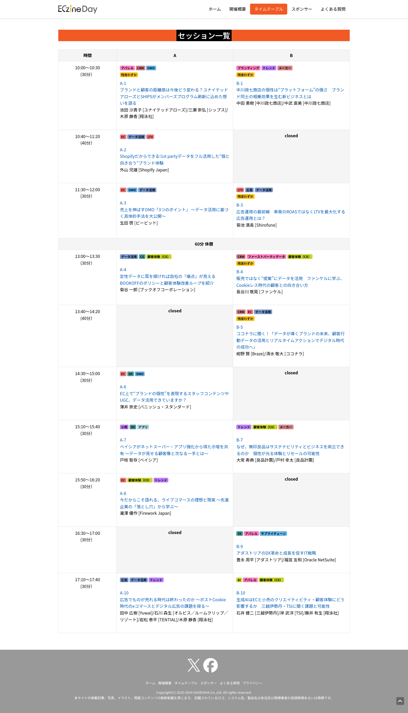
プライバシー (253, 682)
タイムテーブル (268, 9)
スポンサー (301, 9)
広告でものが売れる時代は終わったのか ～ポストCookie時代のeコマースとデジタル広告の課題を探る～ (173, 599)
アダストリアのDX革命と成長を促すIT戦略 (276, 549)
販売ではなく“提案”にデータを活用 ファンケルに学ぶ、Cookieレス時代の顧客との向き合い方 (290, 278)
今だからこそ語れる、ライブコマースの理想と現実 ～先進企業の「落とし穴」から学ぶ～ (174, 500)
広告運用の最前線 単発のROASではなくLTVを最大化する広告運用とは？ (290, 211)
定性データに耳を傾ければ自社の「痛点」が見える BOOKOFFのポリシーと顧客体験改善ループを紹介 (170, 276)
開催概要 (237, 9)
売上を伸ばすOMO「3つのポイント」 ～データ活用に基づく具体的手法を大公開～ (174, 209)
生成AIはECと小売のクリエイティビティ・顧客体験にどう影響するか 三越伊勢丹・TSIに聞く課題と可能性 (290, 599)
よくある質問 (333, 9)
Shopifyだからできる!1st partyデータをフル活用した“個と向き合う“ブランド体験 (175, 156)
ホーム (215, 9)
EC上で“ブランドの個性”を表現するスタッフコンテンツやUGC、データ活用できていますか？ (174, 393)
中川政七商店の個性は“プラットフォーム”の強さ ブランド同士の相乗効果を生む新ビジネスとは (290, 90)
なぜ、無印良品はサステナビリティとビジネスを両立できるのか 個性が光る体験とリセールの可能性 (290, 446)
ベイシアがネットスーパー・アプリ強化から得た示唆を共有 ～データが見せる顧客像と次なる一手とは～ (174, 446)
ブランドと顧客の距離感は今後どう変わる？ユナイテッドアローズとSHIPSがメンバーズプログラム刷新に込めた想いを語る (174, 93)
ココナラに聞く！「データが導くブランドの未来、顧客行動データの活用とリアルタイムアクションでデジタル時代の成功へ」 (290, 337)
